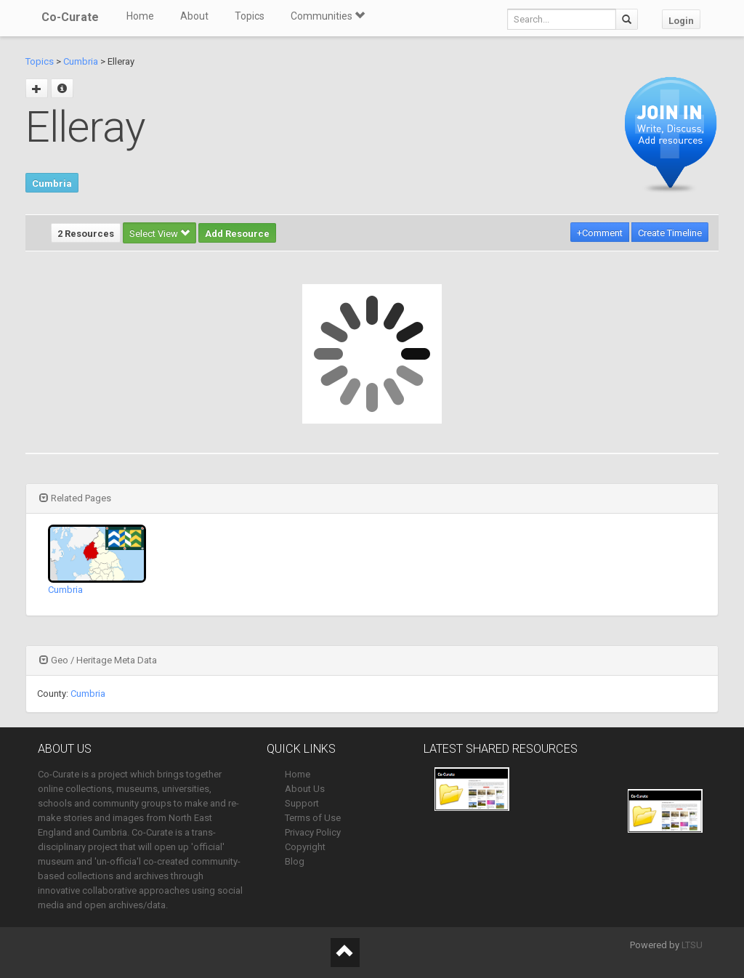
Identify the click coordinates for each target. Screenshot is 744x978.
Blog (294, 861)
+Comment (600, 232)
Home (140, 16)
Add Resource (237, 233)
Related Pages (75, 498)
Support (302, 803)
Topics (249, 16)
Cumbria (80, 61)
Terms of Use (313, 817)
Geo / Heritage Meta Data (98, 660)
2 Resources (85, 233)
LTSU (692, 944)
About (194, 16)
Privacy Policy (313, 832)
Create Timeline (670, 232)
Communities (328, 16)
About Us (305, 788)
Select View (159, 233)
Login (681, 20)
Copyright (305, 846)
